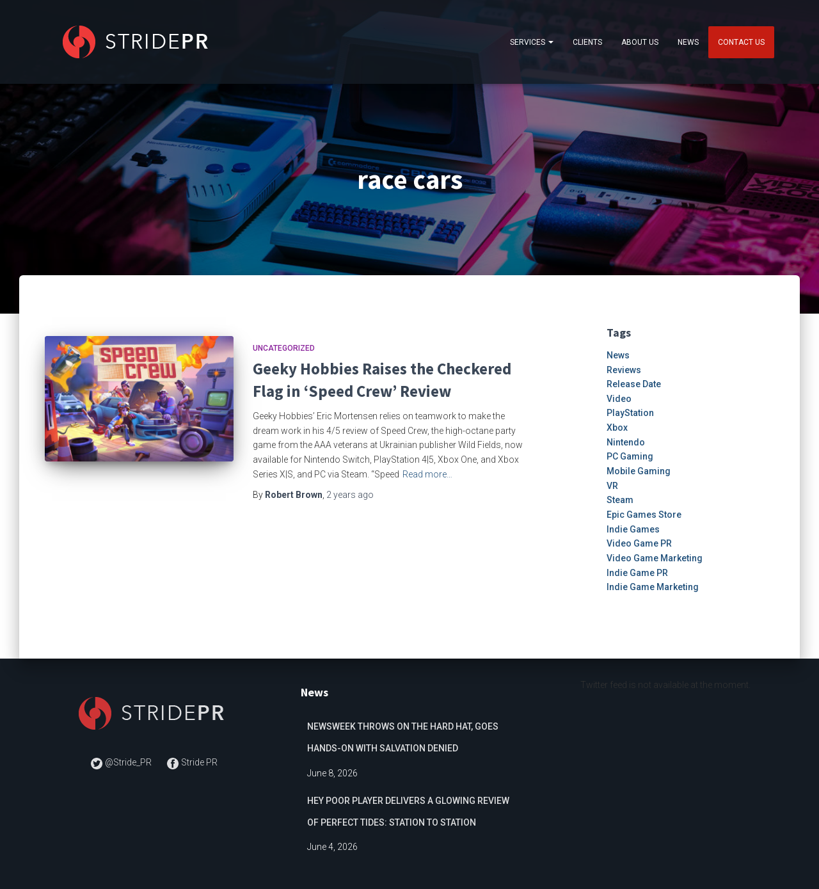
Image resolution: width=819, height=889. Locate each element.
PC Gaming (630, 456)
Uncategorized (284, 348)
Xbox (617, 427)
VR (612, 486)
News (688, 42)
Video (619, 399)
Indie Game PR (637, 573)
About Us (639, 42)
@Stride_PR (122, 762)
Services (531, 42)
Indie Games (633, 529)
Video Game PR (639, 543)
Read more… (427, 474)
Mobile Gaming (639, 471)
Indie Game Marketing (653, 587)
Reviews (624, 370)
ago (350, 495)
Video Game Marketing (655, 558)
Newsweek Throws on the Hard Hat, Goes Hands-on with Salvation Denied (402, 737)
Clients (587, 42)
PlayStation (630, 413)
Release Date (634, 384)
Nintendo (626, 442)
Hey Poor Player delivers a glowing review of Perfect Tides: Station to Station (408, 812)
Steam (620, 500)
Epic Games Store (644, 514)
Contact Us (741, 42)
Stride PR (192, 762)
